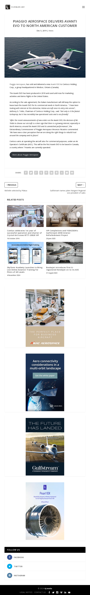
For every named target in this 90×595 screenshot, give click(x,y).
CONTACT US (40, 592)
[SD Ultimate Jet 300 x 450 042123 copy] (45, 410)
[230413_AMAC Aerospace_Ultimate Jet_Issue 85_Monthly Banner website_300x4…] (45, 346)
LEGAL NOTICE (26, 592)
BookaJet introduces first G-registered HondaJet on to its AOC (62, 268)
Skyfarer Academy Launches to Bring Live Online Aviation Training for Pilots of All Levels (24, 269)
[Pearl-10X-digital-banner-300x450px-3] (45, 539)
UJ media (48, 588)
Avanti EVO (55, 84)
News (51, 30)
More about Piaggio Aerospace (25, 155)
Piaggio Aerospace (17, 84)
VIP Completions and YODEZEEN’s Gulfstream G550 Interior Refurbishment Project (62, 232)
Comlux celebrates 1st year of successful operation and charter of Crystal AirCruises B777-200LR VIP (24, 232)
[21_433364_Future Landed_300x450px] (45, 475)
